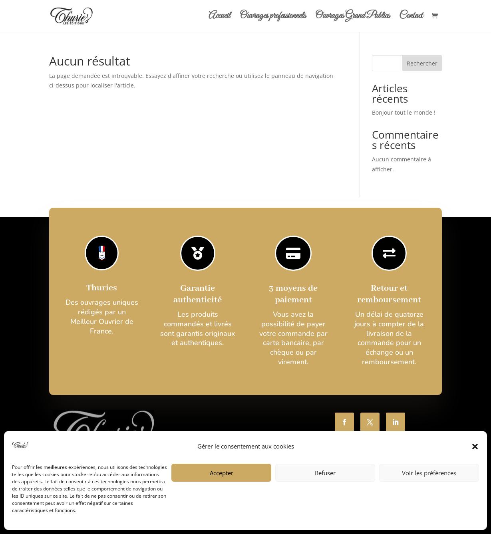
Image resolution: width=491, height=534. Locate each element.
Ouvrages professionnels (273, 17)
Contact (411, 17)
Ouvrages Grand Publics (352, 17)
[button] (475, 447)
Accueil (219, 17)
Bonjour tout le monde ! (403, 112)
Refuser (325, 473)
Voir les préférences (429, 473)
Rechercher (422, 63)
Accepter (221, 473)
